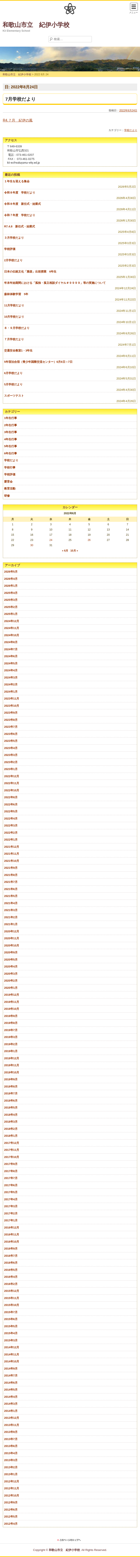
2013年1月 (11, 1474)
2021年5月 (11, 896)
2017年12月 (11, 1143)
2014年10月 (11, 1361)
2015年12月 (11, 1291)
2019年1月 (11, 1051)
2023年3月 (11, 755)
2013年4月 (11, 1453)
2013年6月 (11, 1446)
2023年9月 (11, 712)
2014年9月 (11, 1368)
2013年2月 (11, 1467)
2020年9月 (11, 952)
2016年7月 (11, 1255)
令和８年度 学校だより (19, 192)
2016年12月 (11, 1227)
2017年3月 (11, 1206)
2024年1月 (11, 691)
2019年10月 (11, 1008)
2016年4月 (11, 1276)
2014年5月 (11, 1389)
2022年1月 (11, 839)
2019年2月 (11, 1044)
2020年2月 (11, 980)
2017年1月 (11, 1220)
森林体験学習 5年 (16, 294)
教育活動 (9, 488)
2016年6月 (11, 1262)
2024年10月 (11, 635)
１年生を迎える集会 (17, 181)
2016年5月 (11, 1269)
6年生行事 (10, 453)
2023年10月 (11, 705)
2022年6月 (11, 804)
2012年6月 (11, 1509)
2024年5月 (11, 663)
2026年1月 (11, 585)
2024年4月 (11, 670)
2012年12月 (11, 1481)
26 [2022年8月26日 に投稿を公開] (89, 540)
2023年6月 (11, 734)
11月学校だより (14, 305)
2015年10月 (11, 1305)
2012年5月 (11, 1516)
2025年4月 (11, 593)
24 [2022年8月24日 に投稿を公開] (50, 540)
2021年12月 (11, 846)
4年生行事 (10, 439)
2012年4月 (11, 1523)
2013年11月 (11, 1425)
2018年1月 (11, 1135)
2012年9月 (11, 1502)
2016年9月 (11, 1248)
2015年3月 (11, 1340)
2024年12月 (11, 621)
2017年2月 (11, 1213)
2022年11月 (11, 783)
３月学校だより (14, 237)
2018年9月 (11, 1079)
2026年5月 (11, 571)
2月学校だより (13, 260)
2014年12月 (11, 1347)
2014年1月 (11, 1410)
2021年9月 (11, 867)
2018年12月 (11, 1058)
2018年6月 (11, 1100)
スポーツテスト (14, 395)
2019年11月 (11, 1002)
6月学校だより (13, 373)
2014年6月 (11, 1382)
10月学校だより (14, 316)
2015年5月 (11, 1326)
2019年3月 (11, 1037)
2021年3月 (11, 910)
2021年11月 (11, 853)
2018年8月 (11, 1086)
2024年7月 (11, 649)
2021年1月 (11, 924)
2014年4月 (11, 1396)
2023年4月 (11, 748)
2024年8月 (11, 642)
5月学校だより (13, 384)
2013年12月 (11, 1417)
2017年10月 (11, 1157)
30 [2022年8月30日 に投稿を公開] (31, 545)
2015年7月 (11, 1312)
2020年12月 (11, 931)
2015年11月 (11, 1298)
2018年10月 (11, 1072)
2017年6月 (11, 1185)
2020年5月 (11, 959)
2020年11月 (11, 938)
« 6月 (65, 550)
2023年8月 (11, 719)
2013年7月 (11, 1439)
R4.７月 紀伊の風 (18, 120)
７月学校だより (14, 339)
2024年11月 (11, 628)
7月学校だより (20, 99)
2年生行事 (10, 425)
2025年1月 (11, 614)
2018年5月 (11, 1107)
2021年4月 (11, 903)
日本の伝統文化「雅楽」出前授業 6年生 (30, 271)
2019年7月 (11, 1030)
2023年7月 (11, 726)
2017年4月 (11, 1199)
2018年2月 (11, 1128)
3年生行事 (10, 432)
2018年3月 (11, 1121)
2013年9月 (11, 1432)
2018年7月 (11, 1093)
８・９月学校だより (17, 328)
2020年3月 (11, 973)
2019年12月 (11, 994)
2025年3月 (11, 599)
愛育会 (8, 481)
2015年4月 (11, 1333)
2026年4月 (11, 578)
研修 (7, 495)
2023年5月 (11, 740)
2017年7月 (11, 1178)
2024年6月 (11, 656)
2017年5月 (11, 1192)
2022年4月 (11, 818)
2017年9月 (11, 1164)
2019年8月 (11, 1023)
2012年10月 (11, 1495)
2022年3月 (11, 825)
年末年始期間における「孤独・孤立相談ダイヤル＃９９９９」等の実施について (55, 282)
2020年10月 (11, 945)
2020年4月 (11, 966)
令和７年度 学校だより (19, 215)
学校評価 (9, 249)
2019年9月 (11, 1016)
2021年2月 (11, 917)
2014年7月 (11, 1375)
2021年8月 (11, 875)
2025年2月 (11, 607)
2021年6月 (11, 889)
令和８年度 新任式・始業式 (22, 203)
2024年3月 (11, 677)
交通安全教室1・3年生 (18, 350)
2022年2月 (11, 832)
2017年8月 (11, 1171)
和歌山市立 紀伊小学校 (36, 24)
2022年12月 (11, 776)
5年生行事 (10, 446)
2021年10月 (11, 860)
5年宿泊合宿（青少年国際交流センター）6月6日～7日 (38, 361)
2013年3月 (11, 1460)
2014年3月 (11, 1403)
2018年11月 (11, 1065)
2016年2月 (11, 1284)
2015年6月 (11, 1319)
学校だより (130, 130)
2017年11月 (11, 1149)
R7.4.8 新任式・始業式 (19, 226)
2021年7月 (11, 882)
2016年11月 (11, 1234)
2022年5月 (11, 811)
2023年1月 (11, 769)
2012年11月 (11, 1488)
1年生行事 (10, 418)
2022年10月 (11, 790)
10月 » (74, 550)
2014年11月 (11, 1354)
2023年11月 (11, 698)
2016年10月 (11, 1241)
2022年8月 (11, 797)
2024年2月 (11, 684)
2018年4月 (11, 1114)
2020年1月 (11, 987)
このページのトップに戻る (70, 1540)
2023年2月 (11, 762)
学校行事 (9, 467)
